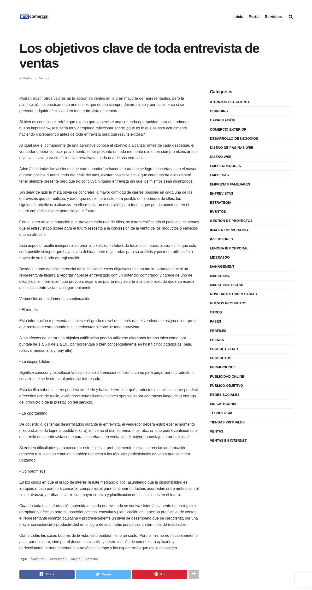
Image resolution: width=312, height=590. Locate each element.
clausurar (38, 559)
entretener (58, 559)
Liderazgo (220, 257)
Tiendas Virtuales (227, 422)
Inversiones (221, 239)
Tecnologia (221, 413)
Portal (254, 17)
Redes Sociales (225, 395)
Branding (219, 111)
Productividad (224, 349)
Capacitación (222, 120)
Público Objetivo (226, 386)
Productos (220, 358)
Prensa (217, 340)
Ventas (44, 78)
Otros (216, 312)
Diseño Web (221, 157)
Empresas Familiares (230, 184)
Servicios (273, 17)
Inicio (238, 17)
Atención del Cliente (230, 102)
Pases (215, 321)
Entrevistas (221, 193)
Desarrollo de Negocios (234, 138)
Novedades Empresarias (233, 294)
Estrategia (220, 202)
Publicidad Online (227, 376)
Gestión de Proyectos (231, 221)
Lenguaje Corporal (229, 248)
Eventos (218, 212)
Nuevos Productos (228, 303)
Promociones (223, 367)
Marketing (30, 78)
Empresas (219, 175)
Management (222, 266)
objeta (76, 559)
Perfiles (218, 331)
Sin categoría (223, 404)
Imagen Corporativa (229, 230)
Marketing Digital (227, 285)
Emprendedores (225, 166)
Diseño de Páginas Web (231, 148)
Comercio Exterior (228, 129)
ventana (92, 559)
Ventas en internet (228, 440)
